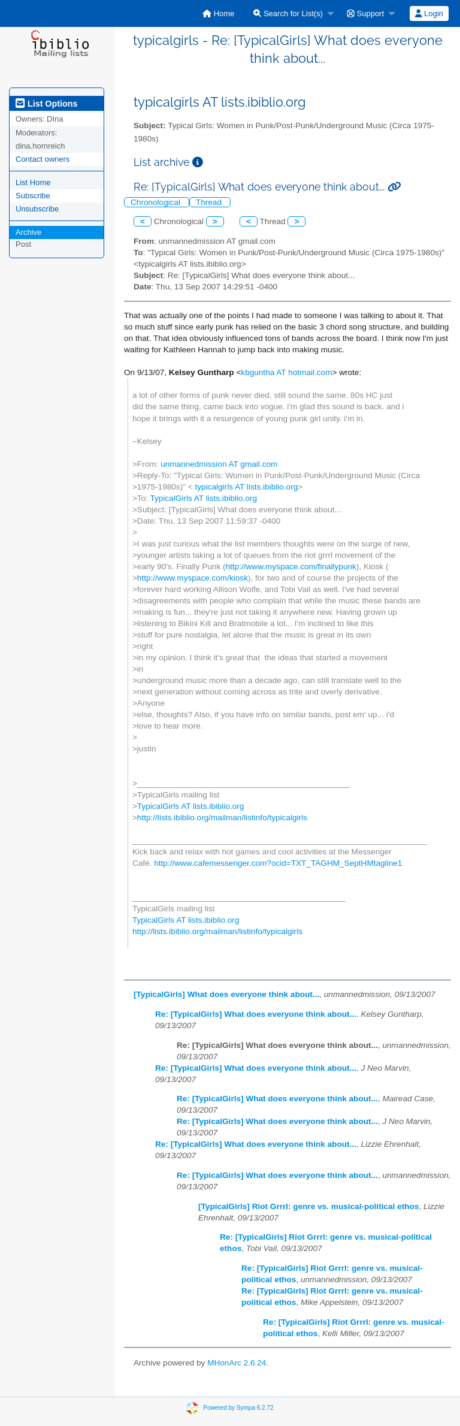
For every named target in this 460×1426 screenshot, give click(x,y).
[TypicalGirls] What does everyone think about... (226, 994)
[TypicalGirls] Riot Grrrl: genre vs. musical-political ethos (308, 1206)
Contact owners (42, 159)
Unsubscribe (37, 208)
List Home (33, 182)
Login (429, 13)
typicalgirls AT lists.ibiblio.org (246, 486)
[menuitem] (218, 13)
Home (218, 13)
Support (365, 13)
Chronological (157, 202)
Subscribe (33, 195)
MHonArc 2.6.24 (236, 1362)
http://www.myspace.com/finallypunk (291, 566)
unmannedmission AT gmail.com (219, 464)
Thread (210, 202)
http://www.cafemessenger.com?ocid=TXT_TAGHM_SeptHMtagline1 (278, 863)
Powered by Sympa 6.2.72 (238, 1407)
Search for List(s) (288, 13)
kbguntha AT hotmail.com (286, 372)
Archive (28, 232)
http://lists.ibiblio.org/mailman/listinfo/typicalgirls (222, 817)
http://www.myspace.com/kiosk (192, 577)
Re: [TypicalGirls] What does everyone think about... (255, 1014)
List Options (46, 103)
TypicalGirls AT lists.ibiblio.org (204, 498)
